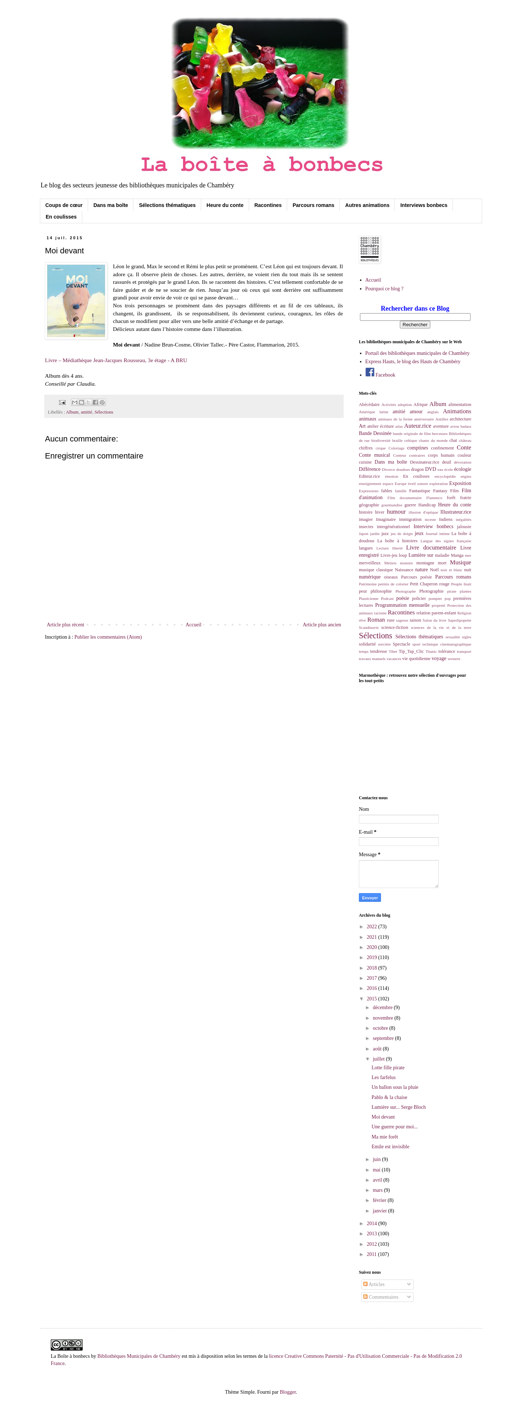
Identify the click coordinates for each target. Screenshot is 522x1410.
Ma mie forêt (385, 1137)
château (465, 440)
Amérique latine (373, 412)
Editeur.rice (369, 476)
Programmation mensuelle (402, 605)
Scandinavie (369, 627)
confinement (442, 448)
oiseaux (391, 577)
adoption (405, 404)
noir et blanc (452, 570)
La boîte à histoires (397, 540)
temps (364, 651)
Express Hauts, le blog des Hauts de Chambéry (413, 361)
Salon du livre (434, 620)
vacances (393, 658)
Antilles (441, 419)
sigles (466, 637)
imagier (366, 519)
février (380, 1200)
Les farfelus (383, 1077)
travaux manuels (372, 658)
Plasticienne (368, 598)
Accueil (194, 624)
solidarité (367, 644)
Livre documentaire (431, 547)
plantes (465, 591)
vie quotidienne (416, 658)
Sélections (104, 412)
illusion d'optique (423, 512)
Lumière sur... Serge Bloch (399, 1107)
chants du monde (433, 440)
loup (403, 555)
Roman (376, 619)
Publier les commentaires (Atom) (108, 637)
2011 (372, 1254)
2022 (372, 926)
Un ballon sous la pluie (395, 1087)
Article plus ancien (322, 624)
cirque (381, 448)
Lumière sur (421, 555)
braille (397, 440)
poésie (402, 598)
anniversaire (424, 419)
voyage (439, 658)
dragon (417, 469)
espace (387, 483)
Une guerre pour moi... (395, 1126)
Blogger (288, 1392)
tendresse (378, 651)
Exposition (460, 483)
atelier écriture (380, 426)
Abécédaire (369, 404)
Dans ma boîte (111, 205)
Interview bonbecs (433, 526)
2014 (372, 1223)
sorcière (384, 644)
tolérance (446, 651)
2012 (372, 1244)
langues (366, 548)
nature (421, 569)
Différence (370, 469)
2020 (372, 947)
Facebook (380, 375)
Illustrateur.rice (455, 512)
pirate (451, 591)
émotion (391, 476)
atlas (399, 426)
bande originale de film (412, 433)
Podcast (387, 598)
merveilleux (370, 562)
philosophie (381, 591)
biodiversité (380, 440)
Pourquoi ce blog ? (384, 288)
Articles (374, 1284)
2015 (372, 998)
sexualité (453, 637)
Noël (434, 569)
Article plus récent (65, 624)
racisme (380, 613)
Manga (457, 555)
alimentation (459, 404)
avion (454, 426)
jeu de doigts (402, 533)
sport (416, 644)
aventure (441, 426)
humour (396, 511)
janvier (380, 1211)
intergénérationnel (393, 526)
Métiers (390, 563)
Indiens (445, 519)
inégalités (463, 519)
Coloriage (397, 448)
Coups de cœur (64, 205)
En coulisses (61, 217)
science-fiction (394, 627)
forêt (451, 497)
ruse (390, 620)
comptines (417, 448)
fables (386, 490)
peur (363, 591)
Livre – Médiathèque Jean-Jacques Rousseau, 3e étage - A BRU (116, 360)
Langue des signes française (445, 541)
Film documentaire (405, 497)
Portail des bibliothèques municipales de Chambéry (417, 353)
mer (468, 555)
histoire (366, 512)
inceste (430, 519)
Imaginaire (386, 519)
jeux (419, 533)
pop (448, 598)
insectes (366, 526)
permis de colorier (393, 584)
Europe (400, 483)
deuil (446, 462)
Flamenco (434, 497)
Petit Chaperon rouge (430, 583)
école (448, 469)
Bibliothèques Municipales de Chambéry (139, 1356)
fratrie (465, 497)
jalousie (464, 526)
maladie (442, 555)
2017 (372, 978)
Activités (388, 404)
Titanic (431, 651)
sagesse (402, 620)
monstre (406, 563)
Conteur (399, 455)
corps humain (441, 455)
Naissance (404, 569)
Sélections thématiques (167, 205)
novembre (383, 1018)
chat (453, 440)
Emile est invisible (390, 1146)
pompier (435, 598)
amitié (86, 412)
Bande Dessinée (375, 433)
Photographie (431, 591)
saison (415, 620)
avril (378, 1180)
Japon (363, 533)
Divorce (388, 469)
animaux (367, 419)
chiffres (366, 448)
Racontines (268, 205)
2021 (372, 937)
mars (378, 1190)
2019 (372, 957)
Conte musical (374, 455)
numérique (370, 577)
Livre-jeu (389, 555)
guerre (410, 504)
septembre (384, 1038)
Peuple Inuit (461, 584)
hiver (380, 512)
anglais (433, 412)
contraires (417, 455)
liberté (397, 548)
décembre (383, 1007)
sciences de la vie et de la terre (441, 627)
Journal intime (438, 533)
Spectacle (401, 644)
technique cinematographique (446, 644)
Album (72, 412)
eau (440, 469)
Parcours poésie (416, 577)
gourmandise (391, 505)
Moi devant (383, 1117)
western (454, 658)
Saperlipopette (459, 620)
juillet (379, 1059)
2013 (372, 1233)
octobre (381, 1028)
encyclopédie (445, 476)
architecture (460, 419)
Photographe (405, 591)
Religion (464, 613)
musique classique (376, 569)
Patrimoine (368, 584)
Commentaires (380, 1297)
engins (466, 476)
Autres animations (367, 205)
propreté (438, 605)
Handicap (427, 504)
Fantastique (419, 490)
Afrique (421, 404)
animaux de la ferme (395, 419)
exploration (439, 483)
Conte (464, 447)
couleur (464, 455)
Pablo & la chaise (389, 1097)
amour (416, 411)
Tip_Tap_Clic (411, 651)
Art (362, 426)
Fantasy (440, 490)
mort (442, 562)
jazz (385, 533)
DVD (430, 469)
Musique (460, 562)
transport (464, 651)
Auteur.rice (417, 425)
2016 (372, 988)
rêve (362, 620)
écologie (462, 469)
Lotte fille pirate (388, 1067)
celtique (410, 440)
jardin (375, 533)
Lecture (382, 548)
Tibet (393, 651)
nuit (467, 569)
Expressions (368, 491)
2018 (372, 968)
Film (454, 490)
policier (419, 598)
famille (401, 491)
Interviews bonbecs (423, 205)
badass (465, 426)
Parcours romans (313, 205)
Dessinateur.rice (424, 462)
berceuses (439, 433)
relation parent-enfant (436, 612)
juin (377, 1159)
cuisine (365, 462)
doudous (403, 469)
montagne (426, 562)
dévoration (462, 462)
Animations (457, 411)
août (378, 1049)
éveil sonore (418, 483)
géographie (369, 504)
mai (377, 1170)
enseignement (370, 483)
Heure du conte (225, 205)
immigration (410, 519)
